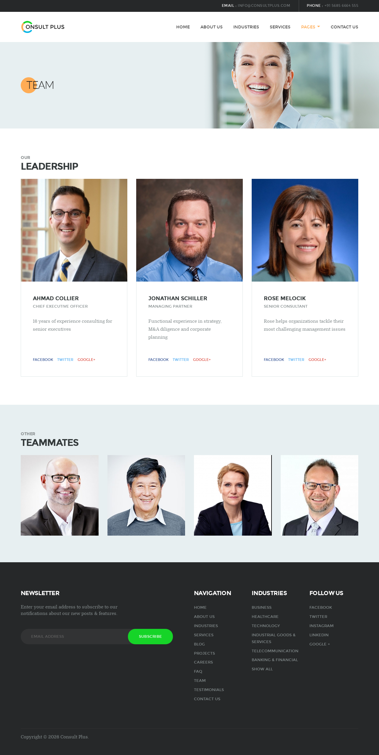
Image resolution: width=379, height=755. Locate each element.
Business (262, 607)
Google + (319, 644)
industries (246, 27)
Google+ (86, 360)
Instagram (321, 626)
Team (200, 680)
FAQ (198, 671)
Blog (199, 644)
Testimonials (209, 689)
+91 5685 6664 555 (342, 6)
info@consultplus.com (264, 6)
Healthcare (265, 616)
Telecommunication (275, 651)
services (280, 27)
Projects (204, 653)
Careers (203, 662)
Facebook (43, 360)
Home (183, 27)
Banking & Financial (275, 660)
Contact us (344, 27)
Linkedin (319, 635)
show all (262, 669)
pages (308, 27)
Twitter (65, 360)
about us (211, 27)
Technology (266, 626)
